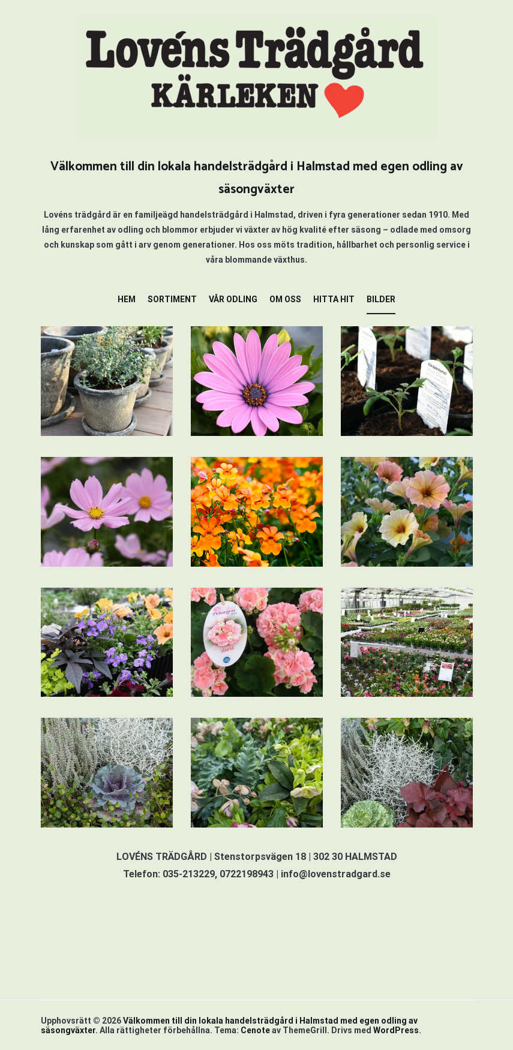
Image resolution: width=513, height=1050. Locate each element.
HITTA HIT (334, 299)
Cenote (255, 1030)
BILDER (381, 299)
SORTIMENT (172, 299)
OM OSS (285, 299)
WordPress (396, 1030)
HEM (127, 299)
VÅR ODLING (233, 299)
